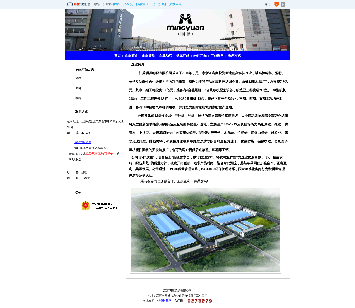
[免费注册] (142, 4)
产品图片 (217, 55)
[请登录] (128, 4)
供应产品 (182, 55)
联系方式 (234, 55)
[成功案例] (175, 4)
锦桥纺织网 (164, 300)
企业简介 (131, 55)
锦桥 (117, 4)
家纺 (78, 98)
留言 (267, 4)
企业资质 (148, 55)
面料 (78, 88)
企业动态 (165, 55)
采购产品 (200, 55)
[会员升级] (159, 4)
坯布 (78, 78)
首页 (117, 55)
